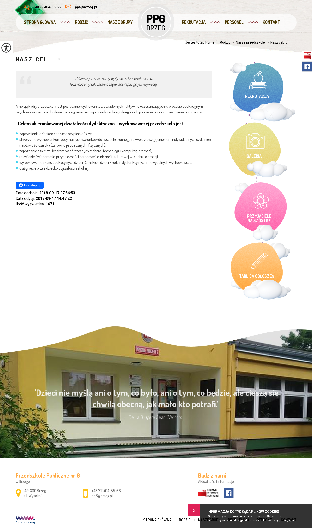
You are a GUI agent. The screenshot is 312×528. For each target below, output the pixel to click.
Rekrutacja (194, 22)
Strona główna (40, 22)
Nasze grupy (120, 22)
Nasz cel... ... (276, 42)
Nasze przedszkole (247, 42)
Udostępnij (29, 185)
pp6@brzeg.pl (81, 7)
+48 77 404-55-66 (42, 8)
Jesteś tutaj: (195, 42)
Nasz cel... (35, 59)
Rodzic (81, 22)
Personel (234, 22)
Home (209, 42)
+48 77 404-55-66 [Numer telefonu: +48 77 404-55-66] (106, 490)
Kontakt (271, 22)
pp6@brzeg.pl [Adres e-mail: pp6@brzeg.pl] (102, 495)
